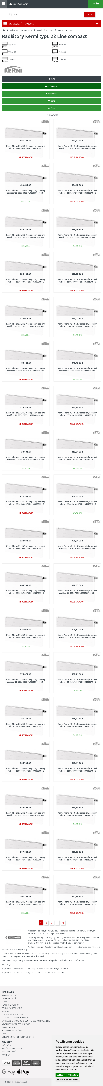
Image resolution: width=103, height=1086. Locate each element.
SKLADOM (52, 115)
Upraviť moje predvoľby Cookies (17, 1037)
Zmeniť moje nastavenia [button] (67, 1079)
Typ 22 (71, 30)
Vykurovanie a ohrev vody (21, 30)
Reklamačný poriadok (12, 1008)
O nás (4, 1002)
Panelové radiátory (45, 30)
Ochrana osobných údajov (15, 1018)
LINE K (60, 30)
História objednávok (12, 1048)
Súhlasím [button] (61, 1075)
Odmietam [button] (73, 1075)
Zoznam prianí (8, 1052)
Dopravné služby (10, 998)
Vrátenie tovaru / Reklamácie (16, 1024)
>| (63, 923)
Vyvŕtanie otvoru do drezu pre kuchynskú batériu (26, 1021)
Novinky (6, 1055)
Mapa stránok (8, 1027)
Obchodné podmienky (12, 1014)
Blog (4, 1034)
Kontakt (6, 1011)
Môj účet (6, 1045)
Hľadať (89, 14)
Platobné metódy (10, 1005)
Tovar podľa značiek (12, 1030)
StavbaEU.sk (22, 1082)
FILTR (51, 79)
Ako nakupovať (9, 995)
